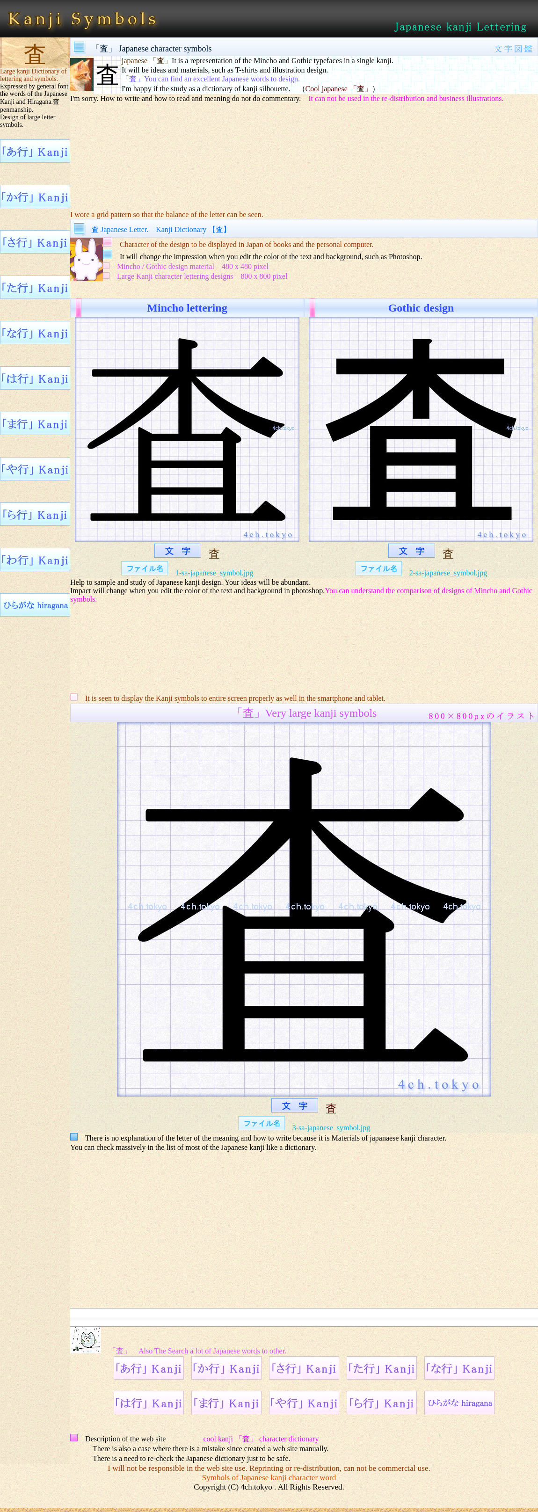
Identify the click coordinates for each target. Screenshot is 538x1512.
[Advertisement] (304, 150)
